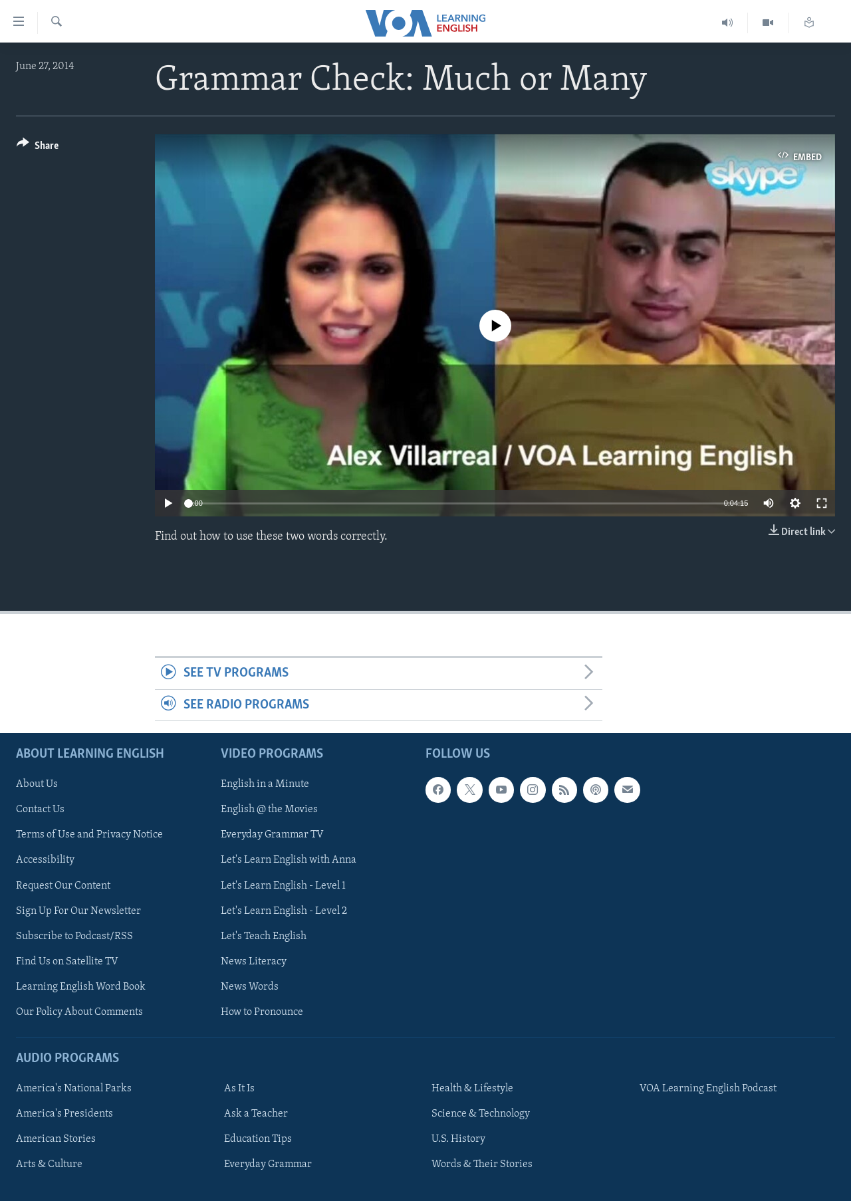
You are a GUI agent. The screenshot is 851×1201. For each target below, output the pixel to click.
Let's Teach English (263, 936)
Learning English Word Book (81, 987)
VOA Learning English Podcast (708, 1088)
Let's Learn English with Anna (288, 860)
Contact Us (40, 810)
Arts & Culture (49, 1164)
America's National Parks (74, 1088)
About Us (37, 784)
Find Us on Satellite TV (67, 961)
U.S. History (458, 1139)
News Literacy (254, 961)
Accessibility (45, 860)
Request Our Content (63, 886)
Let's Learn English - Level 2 (284, 911)
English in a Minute (265, 784)
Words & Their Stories (482, 1164)
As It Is (239, 1088)
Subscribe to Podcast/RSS (74, 936)
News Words (250, 987)
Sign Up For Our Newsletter (78, 911)
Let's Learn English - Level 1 (283, 886)
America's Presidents (64, 1114)
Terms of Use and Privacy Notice (89, 835)
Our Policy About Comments (79, 1012)
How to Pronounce (262, 1012)
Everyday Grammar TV (272, 835)
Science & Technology (480, 1114)
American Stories (56, 1139)
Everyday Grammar (268, 1164)
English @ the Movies (269, 810)
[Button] (38, 148)
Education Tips (258, 1139)
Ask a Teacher (256, 1114)
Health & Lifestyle (472, 1088)
